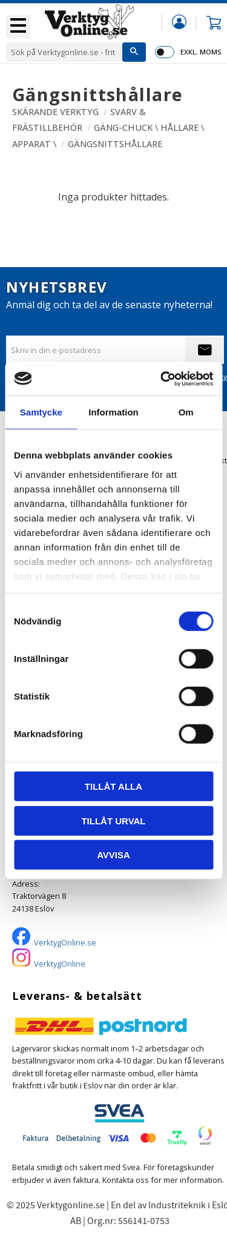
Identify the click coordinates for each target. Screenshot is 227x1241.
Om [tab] (186, 412)
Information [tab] (113, 412)
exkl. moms (200, 51)
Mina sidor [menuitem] (179, 21)
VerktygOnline (59, 963)
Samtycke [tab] (41, 412)
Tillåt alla (113, 786)
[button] (18, 26)
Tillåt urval (113, 820)
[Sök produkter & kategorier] (64, 52)
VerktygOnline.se (65, 942)
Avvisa (113, 855)
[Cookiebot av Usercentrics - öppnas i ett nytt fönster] (161, 378)
